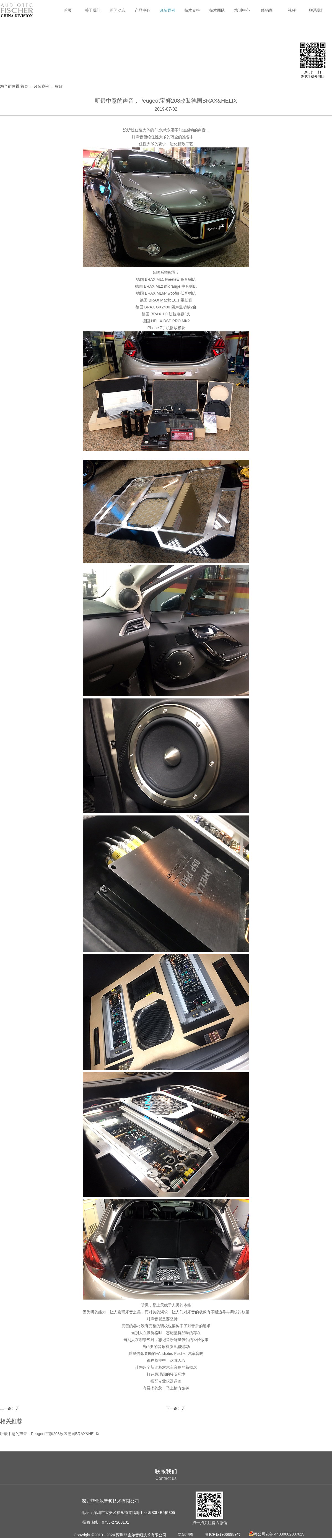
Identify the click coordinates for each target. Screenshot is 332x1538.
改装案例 (167, 10)
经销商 (267, 10)
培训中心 (242, 10)
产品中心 (142, 10)
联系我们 (317, 10)
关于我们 (92, 10)
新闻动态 (117, 10)
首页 (68, 10)
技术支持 (192, 10)
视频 (292, 10)
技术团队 (217, 10)
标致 (59, 86)
